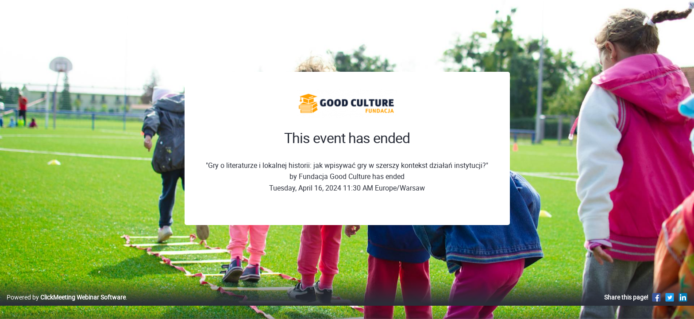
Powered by (66, 306)
